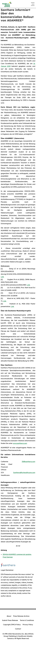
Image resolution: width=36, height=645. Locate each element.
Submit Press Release (10, 620)
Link (2, 277)
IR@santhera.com (28, 462)
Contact (18, 629)
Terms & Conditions (27, 620)
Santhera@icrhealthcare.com (24, 473)
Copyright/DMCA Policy (12, 625)
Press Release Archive (21, 616)
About (9, 616)
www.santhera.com (20, 443)
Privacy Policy (28, 625)
